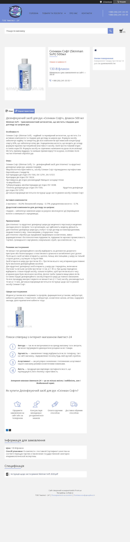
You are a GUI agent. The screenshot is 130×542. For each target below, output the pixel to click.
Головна (33, 13)
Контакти (87, 13)
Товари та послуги (52, 13)
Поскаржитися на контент (62, 495)
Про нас (73, 13)
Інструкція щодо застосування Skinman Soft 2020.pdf (34, 474)
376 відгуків (107, 2)
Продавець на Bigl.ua (65, 493)
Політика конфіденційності (84, 495)
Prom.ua (78, 490)
